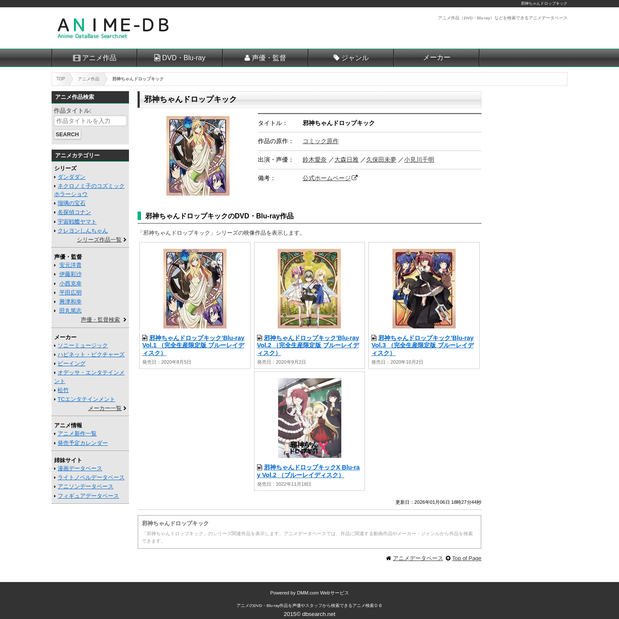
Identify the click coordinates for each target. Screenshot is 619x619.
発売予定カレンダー (83, 443)
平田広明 (70, 292)
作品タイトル (72, 110)
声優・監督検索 (100, 319)
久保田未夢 (381, 159)
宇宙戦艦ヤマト (77, 221)
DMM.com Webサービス (323, 592)
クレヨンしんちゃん (83, 230)
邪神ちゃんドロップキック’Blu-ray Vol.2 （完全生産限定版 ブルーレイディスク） (308, 345)
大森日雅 (346, 159)
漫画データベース (80, 468)
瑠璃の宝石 (72, 203)
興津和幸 (70, 301)
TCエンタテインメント (86, 399)
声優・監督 (269, 57)
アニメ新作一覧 (77, 433)
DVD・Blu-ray (183, 57)
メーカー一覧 (105, 408)
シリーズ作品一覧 (99, 239)
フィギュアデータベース (88, 496)
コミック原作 (321, 141)
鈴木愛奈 (315, 159)
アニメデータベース (418, 558)
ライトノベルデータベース (91, 477)
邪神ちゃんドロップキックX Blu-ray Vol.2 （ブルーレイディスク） (308, 471)
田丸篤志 (70, 310)
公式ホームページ (327, 178)
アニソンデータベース (85, 486)
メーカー (436, 57)
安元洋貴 (70, 265)
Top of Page (466, 558)
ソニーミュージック (83, 345)
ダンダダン (72, 177)
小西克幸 (70, 283)
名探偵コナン (74, 212)
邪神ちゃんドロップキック (544, 3)
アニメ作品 (99, 57)
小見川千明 (419, 159)
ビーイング (72, 363)
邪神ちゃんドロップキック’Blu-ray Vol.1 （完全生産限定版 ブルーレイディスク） (193, 345)
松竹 (63, 390)
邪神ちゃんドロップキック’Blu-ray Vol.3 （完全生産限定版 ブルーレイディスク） (422, 345)
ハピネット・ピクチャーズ (91, 354)
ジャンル (355, 57)
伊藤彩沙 (70, 274)
